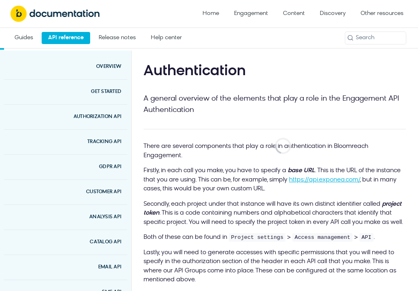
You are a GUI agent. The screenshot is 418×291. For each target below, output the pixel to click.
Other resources (382, 14)
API (366, 237)
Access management (322, 237)
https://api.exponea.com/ (324, 180)
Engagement (251, 14)
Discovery (333, 14)
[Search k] (375, 38)
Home (211, 14)
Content (294, 14)
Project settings (257, 237)
